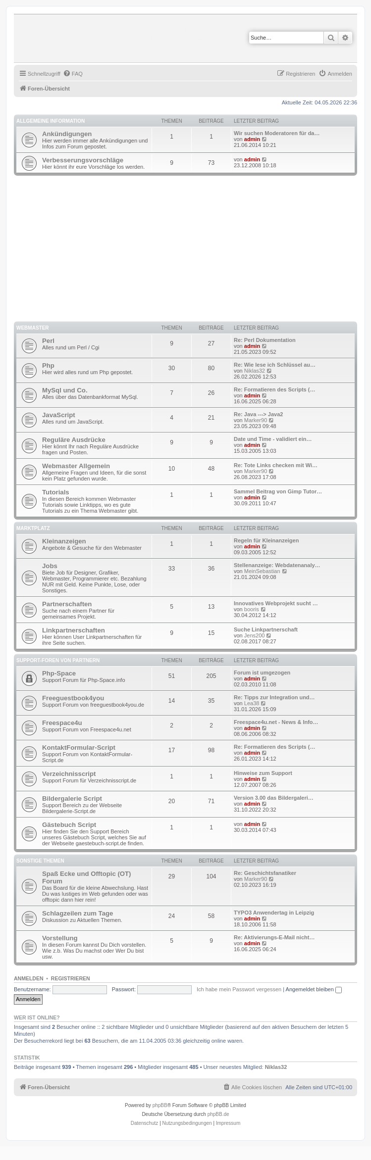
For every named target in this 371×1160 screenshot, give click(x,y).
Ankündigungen (67, 134)
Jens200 (254, 635)
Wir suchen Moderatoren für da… (276, 133)
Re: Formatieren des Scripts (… (274, 389)
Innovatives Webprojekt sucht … (276, 603)
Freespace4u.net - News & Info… (276, 722)
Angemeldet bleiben (314, 989)
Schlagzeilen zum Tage (77, 913)
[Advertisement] (192, 250)
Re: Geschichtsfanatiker (265, 873)
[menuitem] (73, 74)
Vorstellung (60, 938)
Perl (48, 340)
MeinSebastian (262, 571)
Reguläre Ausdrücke (74, 439)
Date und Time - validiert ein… (273, 439)
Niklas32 (254, 371)
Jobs (49, 566)
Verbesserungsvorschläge (82, 160)
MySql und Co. (65, 390)
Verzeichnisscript (69, 773)
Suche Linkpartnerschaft (266, 629)
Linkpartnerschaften (73, 630)
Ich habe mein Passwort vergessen (239, 989)
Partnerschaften (67, 604)
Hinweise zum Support (263, 773)
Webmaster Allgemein (76, 466)
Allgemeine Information (50, 121)
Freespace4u (62, 722)
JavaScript (58, 415)
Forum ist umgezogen (262, 673)
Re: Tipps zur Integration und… (274, 697)
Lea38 (252, 703)
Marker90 (255, 420)
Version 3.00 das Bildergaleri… (274, 798)
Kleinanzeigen (64, 541)
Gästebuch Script (69, 824)
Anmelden (29, 978)
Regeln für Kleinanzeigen (266, 540)
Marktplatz (33, 528)
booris (251, 609)
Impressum (228, 1123)
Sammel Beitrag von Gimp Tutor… (278, 491)
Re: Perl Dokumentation (265, 340)
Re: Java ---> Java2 (258, 414)
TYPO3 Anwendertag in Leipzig (274, 913)
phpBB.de (218, 1114)
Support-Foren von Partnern (58, 660)
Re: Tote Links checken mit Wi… (276, 465)
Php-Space (59, 673)
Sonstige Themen (40, 861)
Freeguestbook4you (73, 698)
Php (48, 365)
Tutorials (55, 492)
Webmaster (32, 328)
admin (252, 139)
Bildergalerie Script (72, 798)
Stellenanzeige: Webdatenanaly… (277, 565)
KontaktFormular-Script (78, 747)
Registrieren (70, 978)
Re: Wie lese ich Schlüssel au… (275, 365)
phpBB (160, 1105)
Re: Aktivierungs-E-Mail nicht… (274, 937)
